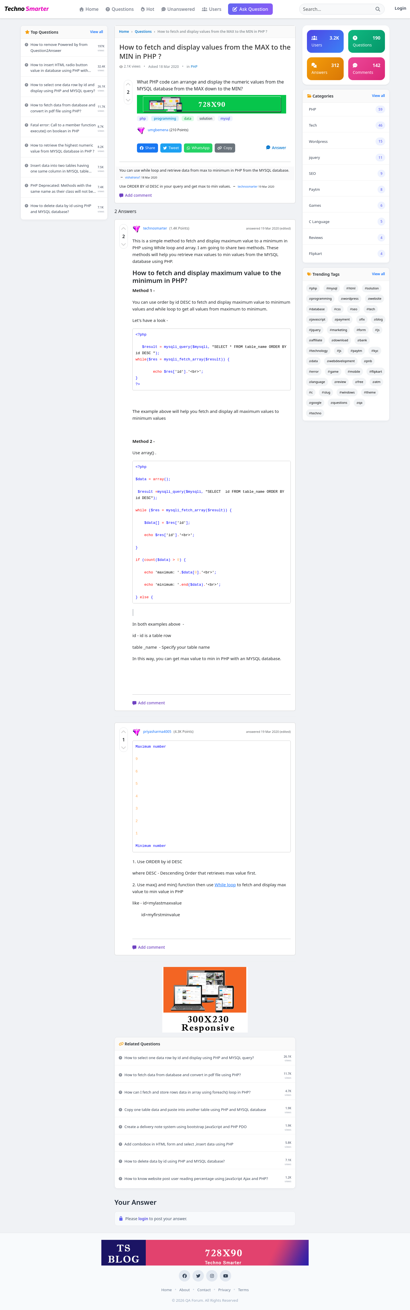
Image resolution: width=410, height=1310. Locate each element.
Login (400, 8)
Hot (147, 9)
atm (376, 382)
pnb (368, 361)
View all (96, 31)
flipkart (375, 371)
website (375, 298)
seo (353, 309)
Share (147, 147)
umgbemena (152, 130)
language (317, 382)
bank (362, 340)
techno (315, 413)
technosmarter (248, 186)
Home (89, 9)
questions (339, 402)
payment (342, 319)
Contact (204, 1289)
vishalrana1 (133, 177)
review (340, 382)
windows (346, 392)
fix (362, 319)
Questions (120, 9)
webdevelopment (341, 361)
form (361, 330)
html (350, 288)
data (187, 118)
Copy (225, 147)
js (377, 330)
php (143, 118)
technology (318, 350)
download (339, 340)
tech (370, 309)
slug (326, 392)
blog (378, 319)
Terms (243, 1289)
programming (164, 118)
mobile (354, 371)
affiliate (315, 340)
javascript (317, 319)
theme (370, 392)
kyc (374, 350)
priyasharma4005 (151, 731)
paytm (356, 350)
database (317, 309)
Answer (276, 147)
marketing (338, 330)
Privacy (224, 1289)
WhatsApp (198, 147)
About (184, 1289)
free (359, 382)
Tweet (171, 147)
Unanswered (178, 9)
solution (205, 118)
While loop (225, 884)
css (337, 309)
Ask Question (250, 9)
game (333, 371)
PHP (194, 66)
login (143, 1218)
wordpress (349, 298)
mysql (224, 118)
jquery (315, 330)
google (315, 402)
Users (211, 9)
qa (359, 402)
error (314, 371)
